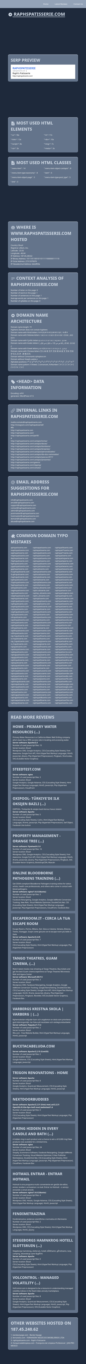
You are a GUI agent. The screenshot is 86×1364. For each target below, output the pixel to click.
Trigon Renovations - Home (40, 1072)
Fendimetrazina (29, 1213)
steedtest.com (27, 769)
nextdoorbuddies (31, 1099)
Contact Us (78, 4)
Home (45, 4)
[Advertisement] (43, 34)
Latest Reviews (61, 4)
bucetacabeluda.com (34, 1046)
